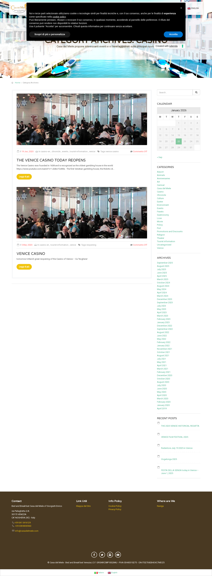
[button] (181, 8)
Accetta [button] (173, 34)
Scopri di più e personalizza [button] (49, 34)
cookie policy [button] (59, 16)
